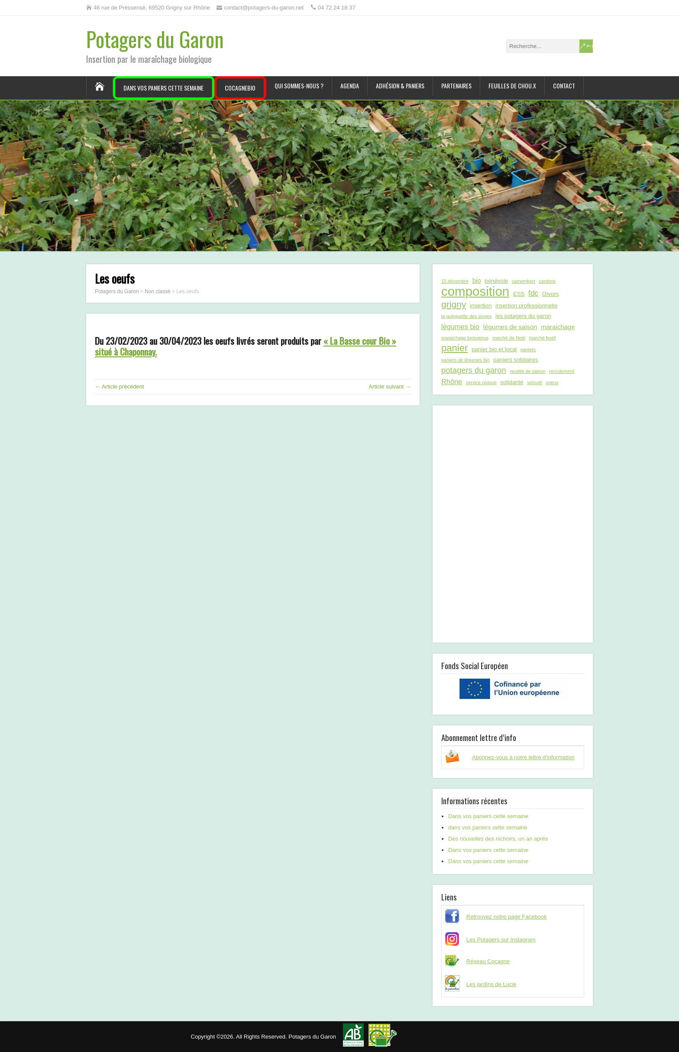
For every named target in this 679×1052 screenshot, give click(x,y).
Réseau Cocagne (488, 961)
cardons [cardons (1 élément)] (547, 281)
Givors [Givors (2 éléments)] (550, 294)
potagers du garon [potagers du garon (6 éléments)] (473, 370)
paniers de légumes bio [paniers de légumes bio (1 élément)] (465, 360)
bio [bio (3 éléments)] (476, 280)
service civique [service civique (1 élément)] (481, 382)
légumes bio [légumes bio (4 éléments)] (460, 326)
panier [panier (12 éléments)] (454, 348)
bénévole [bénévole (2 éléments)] (496, 281)
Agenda (349, 85)
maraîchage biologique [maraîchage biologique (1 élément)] (464, 337)
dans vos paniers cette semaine (487, 827)
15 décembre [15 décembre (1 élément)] (455, 281)
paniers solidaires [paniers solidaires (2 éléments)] (515, 359)
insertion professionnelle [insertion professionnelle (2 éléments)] (526, 305)
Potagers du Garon (155, 38)
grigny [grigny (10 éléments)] (453, 304)
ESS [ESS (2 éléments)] (519, 294)
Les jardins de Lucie (491, 984)
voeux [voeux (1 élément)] (552, 382)
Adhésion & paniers (400, 85)
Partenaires (456, 85)
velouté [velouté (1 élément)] (534, 382)
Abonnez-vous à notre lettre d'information (523, 757)
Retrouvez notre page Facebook (506, 916)
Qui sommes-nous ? (299, 85)
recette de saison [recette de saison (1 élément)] (527, 371)
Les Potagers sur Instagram (501, 939)
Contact (564, 85)
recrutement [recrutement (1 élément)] (561, 371)
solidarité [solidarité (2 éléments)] (511, 382)
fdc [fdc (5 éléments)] (533, 293)
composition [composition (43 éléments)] (475, 291)
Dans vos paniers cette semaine (163, 87)
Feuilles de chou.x (512, 85)
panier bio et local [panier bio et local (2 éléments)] (494, 349)
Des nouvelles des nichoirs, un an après (498, 838)
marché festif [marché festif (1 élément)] (542, 337)
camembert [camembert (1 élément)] (523, 281)
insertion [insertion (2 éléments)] (480, 305)
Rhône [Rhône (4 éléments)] (451, 381)
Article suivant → (390, 386)
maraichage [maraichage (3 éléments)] (558, 326)
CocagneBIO (240, 87)
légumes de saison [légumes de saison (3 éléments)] (510, 326)
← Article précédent (119, 386)
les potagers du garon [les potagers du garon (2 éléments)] (523, 316)
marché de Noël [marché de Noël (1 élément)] (508, 337)
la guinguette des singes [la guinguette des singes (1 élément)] (466, 316)
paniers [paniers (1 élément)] (528, 349)
